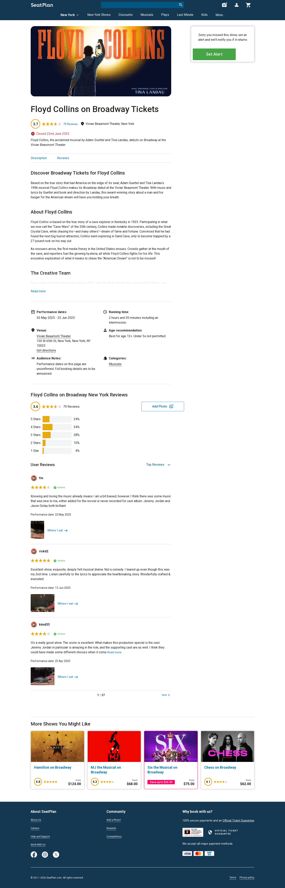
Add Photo (140, 406)
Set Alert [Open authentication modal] (223, 55)
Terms (232, 877)
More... (220, 15)
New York (70, 15)
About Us (37, 819)
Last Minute (185, 15)
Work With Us (39, 844)
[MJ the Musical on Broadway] (114, 770)
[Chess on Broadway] (227, 767)
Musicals (147, 15)
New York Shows (99, 15)
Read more (38, 291)
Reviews (63, 158)
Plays (165, 15)
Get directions (46, 350)
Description (39, 158)
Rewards (112, 827)
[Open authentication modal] (236, 5)
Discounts (126, 15)
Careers (36, 827)
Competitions (115, 836)
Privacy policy (246, 877)
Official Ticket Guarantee (238, 820)
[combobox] (142, 5)
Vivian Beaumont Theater (54, 336)
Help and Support (42, 836)
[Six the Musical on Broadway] (170, 770)
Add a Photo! (114, 819)
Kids (204, 15)
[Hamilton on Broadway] (57, 767)
